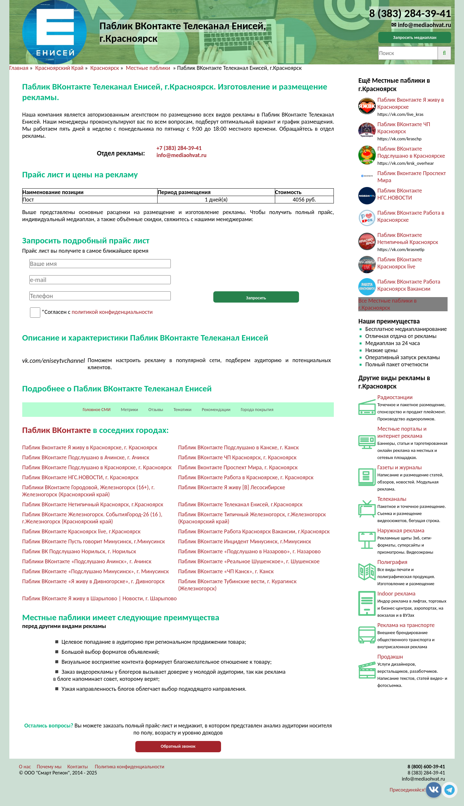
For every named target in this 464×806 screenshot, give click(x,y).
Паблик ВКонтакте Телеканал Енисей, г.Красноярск (240, 504)
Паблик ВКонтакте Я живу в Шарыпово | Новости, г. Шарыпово (99, 598)
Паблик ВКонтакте (56, 430)
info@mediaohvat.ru (182, 155)
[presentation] (256, 271)
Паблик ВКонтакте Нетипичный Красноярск (407, 238)
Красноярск (105, 67)
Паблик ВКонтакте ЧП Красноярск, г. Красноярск (237, 457)
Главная (18, 67)
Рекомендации (216, 409)
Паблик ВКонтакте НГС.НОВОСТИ (399, 194)
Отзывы (155, 409)
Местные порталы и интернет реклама (401, 432)
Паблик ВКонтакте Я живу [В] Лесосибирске (231, 487)
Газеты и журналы (399, 467)
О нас (25, 767)
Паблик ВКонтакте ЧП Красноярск (403, 128)
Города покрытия (257, 409)
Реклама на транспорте (406, 625)
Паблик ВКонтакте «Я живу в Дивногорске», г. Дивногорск (93, 581)
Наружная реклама (400, 530)
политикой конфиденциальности (112, 312)
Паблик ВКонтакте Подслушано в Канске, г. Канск (238, 447)
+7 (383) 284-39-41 (179, 148)
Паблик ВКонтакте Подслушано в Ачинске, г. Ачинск (85, 457)
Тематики (183, 409)
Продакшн (390, 656)
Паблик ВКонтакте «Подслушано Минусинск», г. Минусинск (95, 571)
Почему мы (49, 767)
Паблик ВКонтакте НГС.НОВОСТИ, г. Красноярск (80, 477)
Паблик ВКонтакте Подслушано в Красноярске (411, 152)
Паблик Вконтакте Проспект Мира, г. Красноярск (238, 467)
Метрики (129, 409)
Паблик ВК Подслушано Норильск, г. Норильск (79, 551)
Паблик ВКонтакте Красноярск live (399, 263)
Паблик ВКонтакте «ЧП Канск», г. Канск (226, 571)
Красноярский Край (59, 67)
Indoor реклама (396, 593)
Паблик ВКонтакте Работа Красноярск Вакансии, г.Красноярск (254, 531)
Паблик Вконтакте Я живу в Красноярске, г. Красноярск (89, 447)
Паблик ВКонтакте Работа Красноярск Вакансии (408, 285)
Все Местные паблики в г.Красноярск (387, 304)
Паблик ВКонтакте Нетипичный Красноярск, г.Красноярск (92, 504)
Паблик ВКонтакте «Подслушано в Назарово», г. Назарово (249, 551)
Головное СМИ (97, 409)
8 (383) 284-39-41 (426, 773)
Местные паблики (149, 67)
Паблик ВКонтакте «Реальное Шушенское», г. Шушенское (249, 561)
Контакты (77, 767)
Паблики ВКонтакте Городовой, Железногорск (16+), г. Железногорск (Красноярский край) (88, 491)
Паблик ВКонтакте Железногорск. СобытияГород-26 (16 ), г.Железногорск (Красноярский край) (92, 518)
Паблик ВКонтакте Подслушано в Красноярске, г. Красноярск (97, 467)
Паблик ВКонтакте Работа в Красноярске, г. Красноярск (246, 477)
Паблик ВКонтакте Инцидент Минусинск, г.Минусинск (244, 541)
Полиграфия (392, 562)
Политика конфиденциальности (129, 767)
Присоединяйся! (408, 790)
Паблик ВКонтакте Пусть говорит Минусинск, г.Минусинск (93, 541)
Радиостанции (394, 397)
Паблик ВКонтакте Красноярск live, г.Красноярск (81, 531)
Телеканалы (391, 498)
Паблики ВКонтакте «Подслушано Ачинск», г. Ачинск (86, 561)
